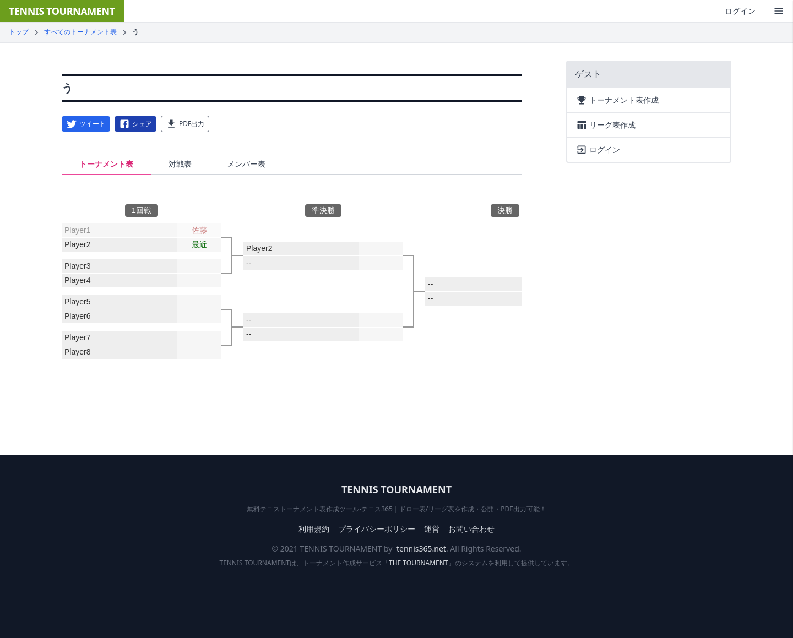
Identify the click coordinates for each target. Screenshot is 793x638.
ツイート (86, 123)
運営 (431, 529)
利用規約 (313, 529)
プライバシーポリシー (376, 529)
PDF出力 (185, 123)
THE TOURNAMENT (418, 563)
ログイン (740, 11)
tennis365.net (421, 548)
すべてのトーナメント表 (80, 31)
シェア (135, 123)
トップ (19, 31)
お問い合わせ (471, 529)
